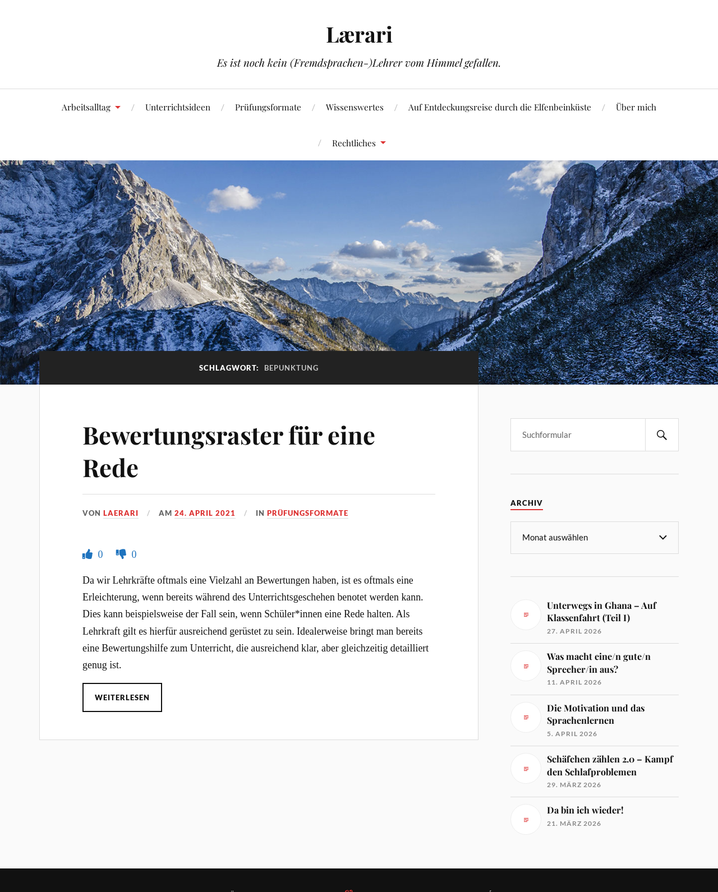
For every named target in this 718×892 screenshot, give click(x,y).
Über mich (636, 107)
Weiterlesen (122, 697)
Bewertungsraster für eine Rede (231, 450)
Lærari (359, 34)
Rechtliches (354, 143)
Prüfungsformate (268, 107)
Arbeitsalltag (86, 107)
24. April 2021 (205, 513)
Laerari (121, 513)
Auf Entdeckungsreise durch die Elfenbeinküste (499, 107)
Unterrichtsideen (177, 107)
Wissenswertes (355, 107)
